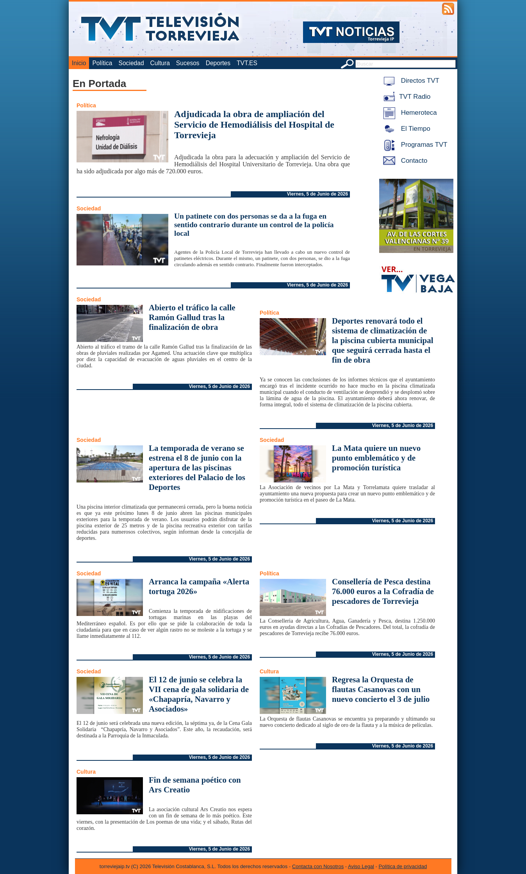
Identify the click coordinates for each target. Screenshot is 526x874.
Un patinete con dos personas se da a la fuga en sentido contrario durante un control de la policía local (254, 224)
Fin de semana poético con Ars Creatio (195, 784)
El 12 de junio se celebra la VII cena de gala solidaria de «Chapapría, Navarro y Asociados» (199, 694)
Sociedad (131, 63)
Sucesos (188, 63)
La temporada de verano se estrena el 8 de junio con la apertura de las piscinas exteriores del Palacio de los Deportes (197, 467)
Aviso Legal (361, 866)
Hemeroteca (408, 112)
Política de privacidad (403, 866)
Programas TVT (414, 144)
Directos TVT (409, 80)
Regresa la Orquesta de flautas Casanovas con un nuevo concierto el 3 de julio (381, 689)
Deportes (218, 63)
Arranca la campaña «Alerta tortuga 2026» (199, 586)
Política (102, 63)
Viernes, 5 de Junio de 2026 (317, 194)
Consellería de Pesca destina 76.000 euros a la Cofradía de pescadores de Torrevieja (383, 591)
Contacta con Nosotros (318, 866)
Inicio (79, 63)
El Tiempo (405, 128)
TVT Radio (405, 96)
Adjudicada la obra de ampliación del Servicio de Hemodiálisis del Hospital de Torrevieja (254, 124)
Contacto (403, 160)
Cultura (160, 63)
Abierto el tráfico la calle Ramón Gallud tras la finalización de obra (192, 317)
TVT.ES (247, 63)
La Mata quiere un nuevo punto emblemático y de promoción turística (376, 457)
